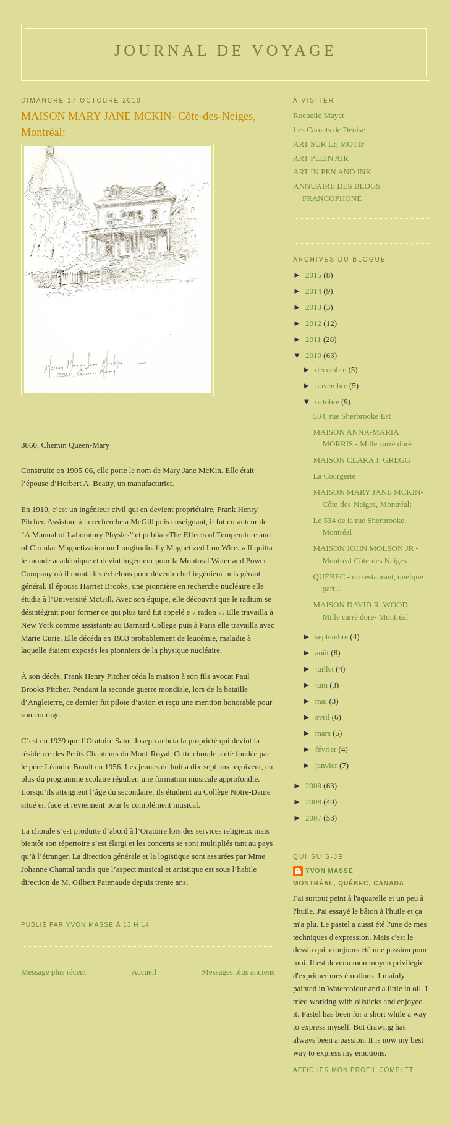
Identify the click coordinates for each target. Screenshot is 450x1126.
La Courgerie (334, 475)
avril (323, 717)
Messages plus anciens (238, 971)
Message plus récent (53, 971)
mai (322, 701)
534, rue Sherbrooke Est (352, 415)
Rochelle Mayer (318, 115)
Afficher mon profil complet (353, 1070)
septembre (332, 636)
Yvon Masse (329, 871)
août (323, 652)
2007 (314, 817)
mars (324, 733)
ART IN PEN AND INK (332, 171)
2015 (314, 274)
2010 (314, 355)
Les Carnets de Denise (329, 129)
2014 (314, 291)
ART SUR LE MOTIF (329, 143)
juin (322, 684)
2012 (314, 323)
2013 (314, 307)
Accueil (144, 971)
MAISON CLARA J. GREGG (361, 459)
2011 (314, 339)
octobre (328, 401)
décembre (332, 369)
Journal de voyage (225, 50)
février (327, 749)
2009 (314, 785)
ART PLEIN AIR (321, 158)
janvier (327, 765)
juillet (325, 668)
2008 (314, 801)
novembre (332, 385)
